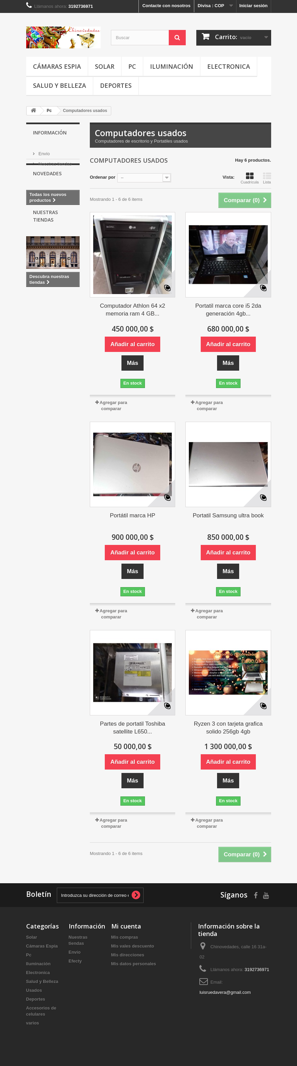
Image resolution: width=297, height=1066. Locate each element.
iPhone (37, 395)
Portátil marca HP (132, 515)
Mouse (37, 374)
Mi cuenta (126, 926)
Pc (132, 66)
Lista (267, 178)
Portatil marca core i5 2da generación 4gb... (228, 310)
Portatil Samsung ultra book (228, 515)
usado (36, 384)
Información (50, 132)
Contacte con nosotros (166, 5)
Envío (43, 151)
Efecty (75, 961)
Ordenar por (102, 177)
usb (52, 354)
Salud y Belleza (59, 85)
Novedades (47, 186)
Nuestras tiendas (54, 161)
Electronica (228, 66)
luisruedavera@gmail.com (224, 992)
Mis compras (124, 937)
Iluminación (171, 66)
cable (55, 364)
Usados (34, 990)
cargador (61, 395)
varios (32, 1022)
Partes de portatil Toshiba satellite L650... (132, 728)
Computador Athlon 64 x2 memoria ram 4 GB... (132, 310)
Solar (104, 66)
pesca (36, 364)
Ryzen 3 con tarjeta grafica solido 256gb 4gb (228, 728)
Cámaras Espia (57, 66)
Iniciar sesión (253, 5)
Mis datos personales (133, 963)
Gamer (57, 384)
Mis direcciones (128, 954)
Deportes (116, 85)
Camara (59, 374)
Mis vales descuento (132, 946)
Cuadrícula (250, 178)
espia (35, 354)
